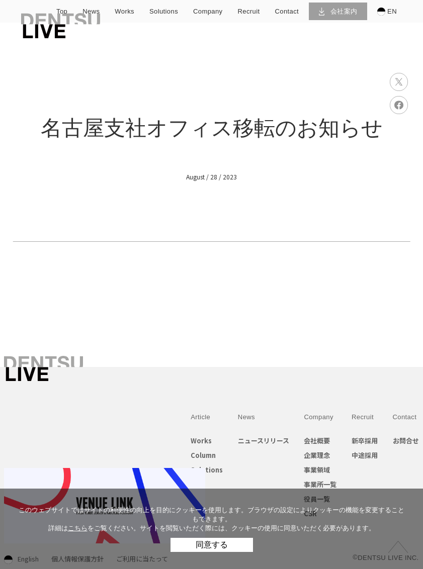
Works (201, 440)
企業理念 (317, 455)
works (124, 11)
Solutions (207, 470)
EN (387, 12)
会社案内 (338, 11)
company (207, 11)
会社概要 (317, 440)
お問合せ (406, 440)
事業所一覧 (320, 484)
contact (287, 11)
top (61, 11)
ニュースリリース (263, 440)
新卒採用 (365, 440)
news (91, 11)
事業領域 (317, 470)
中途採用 (365, 455)
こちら (78, 528)
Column (203, 455)
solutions (163, 11)
